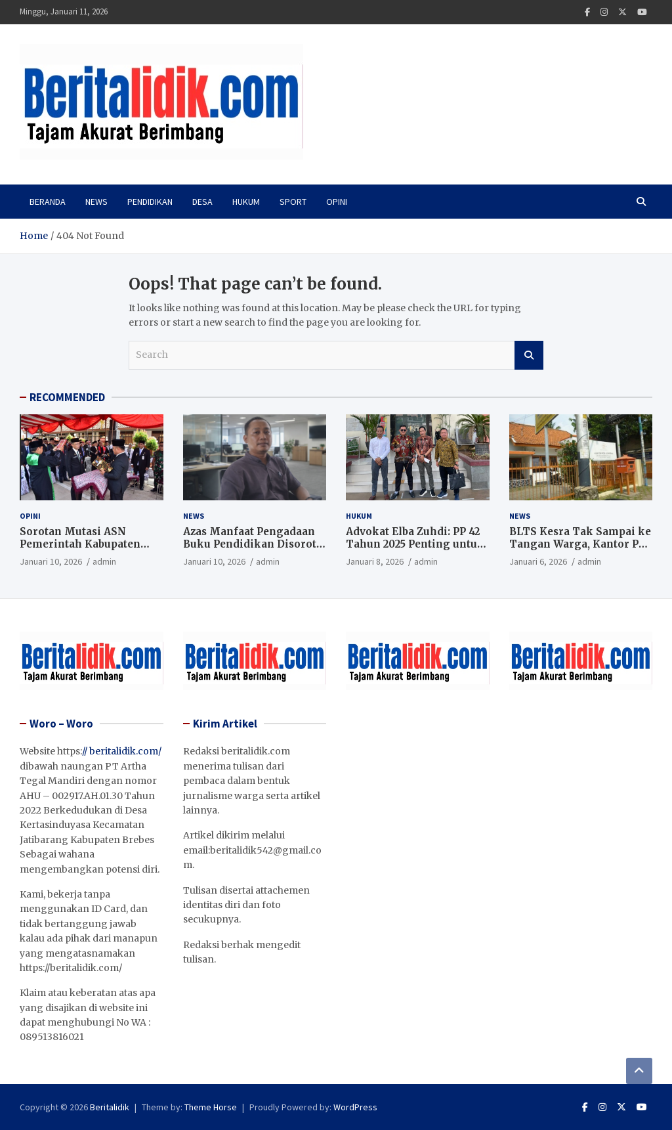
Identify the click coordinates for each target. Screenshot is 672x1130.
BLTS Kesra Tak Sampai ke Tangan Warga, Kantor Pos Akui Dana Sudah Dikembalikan (580, 550)
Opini (336, 201)
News (96, 201)
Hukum (246, 201)
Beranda (48, 201)
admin (104, 561)
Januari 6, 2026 (538, 561)
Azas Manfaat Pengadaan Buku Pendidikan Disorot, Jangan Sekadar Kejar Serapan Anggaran (251, 550)
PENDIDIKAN (150, 201)
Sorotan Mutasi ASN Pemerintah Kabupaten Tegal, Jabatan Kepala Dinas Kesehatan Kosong (85, 550)
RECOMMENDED (67, 397)
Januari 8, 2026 (375, 561)
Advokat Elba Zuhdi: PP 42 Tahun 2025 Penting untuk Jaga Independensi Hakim (415, 544)
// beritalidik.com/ (121, 751)
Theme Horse (210, 1107)
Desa (202, 201)
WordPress (355, 1107)
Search (528, 355)
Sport (293, 201)
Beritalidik (109, 1107)
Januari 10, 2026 (51, 561)
